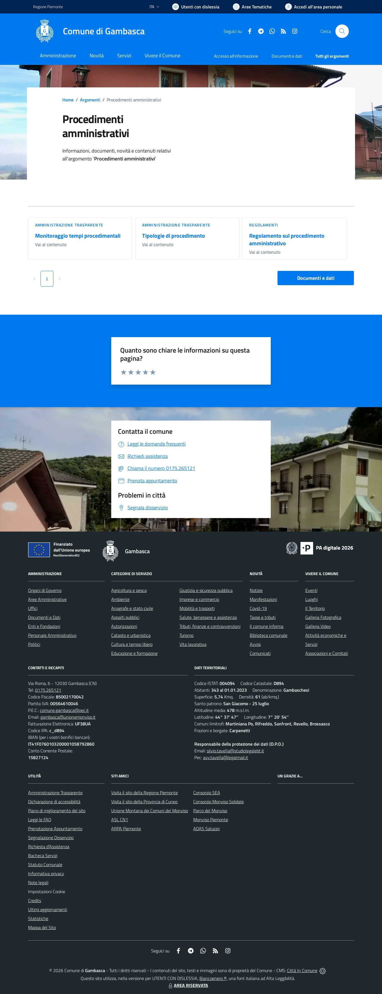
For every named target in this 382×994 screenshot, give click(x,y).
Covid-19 (258, 608)
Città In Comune (302, 970)
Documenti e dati (316, 278)
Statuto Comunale (45, 864)
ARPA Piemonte (126, 828)
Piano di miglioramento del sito (56, 810)
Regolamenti (263, 225)
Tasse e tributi (263, 617)
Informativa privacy (46, 873)
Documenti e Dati (44, 617)
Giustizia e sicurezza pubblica (206, 590)
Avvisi (255, 644)
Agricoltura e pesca (129, 590)
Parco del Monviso (210, 810)
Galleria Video (318, 626)
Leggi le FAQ (39, 819)
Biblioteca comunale (268, 635)
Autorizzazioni (124, 626)
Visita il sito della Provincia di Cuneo (144, 801)
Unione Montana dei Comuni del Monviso (149, 810)
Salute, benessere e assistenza (208, 617)
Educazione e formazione (134, 653)
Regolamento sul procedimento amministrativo (286, 239)
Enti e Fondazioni (44, 626)
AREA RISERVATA (187, 985)
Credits (34, 900)
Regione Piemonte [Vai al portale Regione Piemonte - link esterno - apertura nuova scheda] (48, 7)
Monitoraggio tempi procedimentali (77, 235)
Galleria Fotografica (323, 617)
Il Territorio (315, 608)
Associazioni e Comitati (326, 653)
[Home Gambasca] (89, 31)
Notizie (256, 590)
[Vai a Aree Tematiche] (252, 6)
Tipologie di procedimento (173, 235)
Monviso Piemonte (210, 819)
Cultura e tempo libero (132, 644)
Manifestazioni (263, 599)
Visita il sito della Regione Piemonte (144, 792)
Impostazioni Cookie (46, 891)
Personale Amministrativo (52, 635)
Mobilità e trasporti (197, 608)
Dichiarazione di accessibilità (54, 801)
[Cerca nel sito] (342, 31)
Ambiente (120, 599)
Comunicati (260, 653)
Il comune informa (266, 626)
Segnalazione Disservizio (51, 837)
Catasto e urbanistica (131, 635)
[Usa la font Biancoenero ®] (195, 6)
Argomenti (90, 99)
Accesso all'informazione (236, 56)
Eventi (311, 590)
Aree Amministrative (47, 599)
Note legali (38, 882)
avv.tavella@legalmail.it (225, 757)
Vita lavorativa (192, 644)
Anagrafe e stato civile (132, 608)
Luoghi (311, 599)
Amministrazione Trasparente (55, 792)
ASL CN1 (119, 819)
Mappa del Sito (42, 927)
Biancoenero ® (213, 978)
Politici (34, 644)
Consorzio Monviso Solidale (218, 801)
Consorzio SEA (206, 792)
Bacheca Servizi (42, 855)
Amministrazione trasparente (69, 225)
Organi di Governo (45, 590)
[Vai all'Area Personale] (313, 6)
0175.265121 (48, 690)
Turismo (186, 635)
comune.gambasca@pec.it (64, 710)
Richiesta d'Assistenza (48, 846)
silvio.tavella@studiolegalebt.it (235, 750)
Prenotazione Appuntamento (55, 828)
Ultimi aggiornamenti (47, 909)
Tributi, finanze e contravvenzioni (209, 626)
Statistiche (38, 918)
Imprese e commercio (199, 599)
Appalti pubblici (125, 617)
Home (68, 99)
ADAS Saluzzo (206, 828)
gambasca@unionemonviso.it (68, 717)
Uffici (32, 608)
